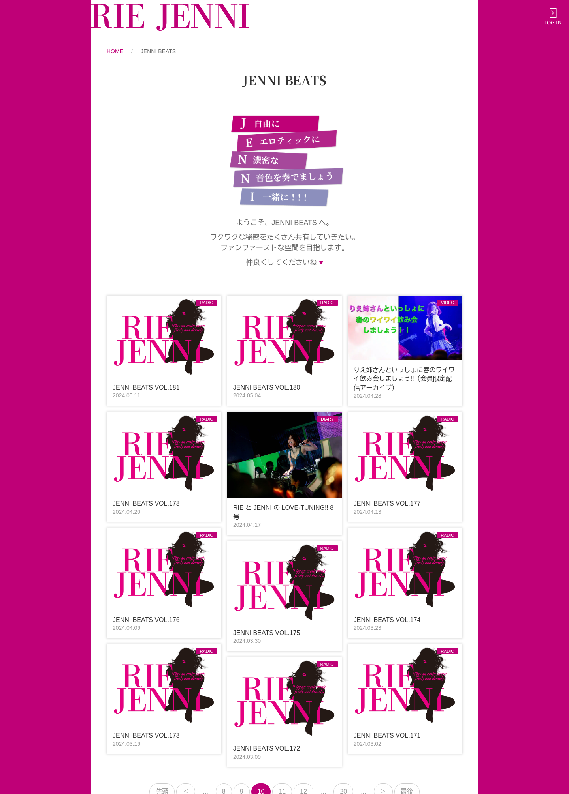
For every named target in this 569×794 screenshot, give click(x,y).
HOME (115, 51)
